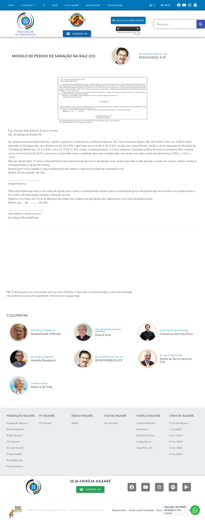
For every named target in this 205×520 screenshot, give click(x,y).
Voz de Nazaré (72, 5)
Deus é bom (103, 335)
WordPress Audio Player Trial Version (129, 33)
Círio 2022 (175, 447)
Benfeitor (142, 429)
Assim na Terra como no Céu (175, 360)
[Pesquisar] (200, 24)
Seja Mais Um (145, 447)
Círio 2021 (175, 453)
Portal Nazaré (15, 429)
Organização (14, 453)
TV (44, 5)
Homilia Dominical (43, 360)
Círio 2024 (175, 435)
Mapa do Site (119, 510)
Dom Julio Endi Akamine (174, 330)
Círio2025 (175, 429)
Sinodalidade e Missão (46, 334)
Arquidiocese (15, 460)
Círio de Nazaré (114, 5)
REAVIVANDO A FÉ (152, 57)
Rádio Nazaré (15, 435)
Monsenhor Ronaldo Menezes (108, 330)
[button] (128, 20)
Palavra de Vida (41, 387)
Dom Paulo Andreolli (44, 330)
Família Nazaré (93, 5)
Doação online (145, 435)
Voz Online (110, 423)
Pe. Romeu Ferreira (42, 357)
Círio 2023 (175, 441)
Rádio (55, 5)
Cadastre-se (144, 441)
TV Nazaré (13, 441)
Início (11, 5)
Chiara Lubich (39, 383)
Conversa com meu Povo (176, 334)
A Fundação (28, 5)
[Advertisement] (102, 263)
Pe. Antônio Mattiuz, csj (153, 54)
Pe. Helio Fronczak (171, 355)
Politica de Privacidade (141, 510)
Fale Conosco (15, 466)
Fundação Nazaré (17, 423)
